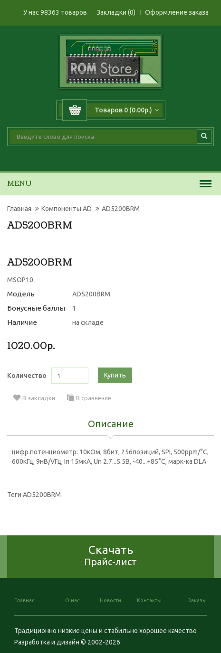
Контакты (149, 600)
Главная (19, 208)
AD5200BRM (121, 208)
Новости (110, 600)
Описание (111, 424)
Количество (27, 375)
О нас (72, 600)
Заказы (197, 600)
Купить (115, 375)
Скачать (110, 555)
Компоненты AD (66, 208)
